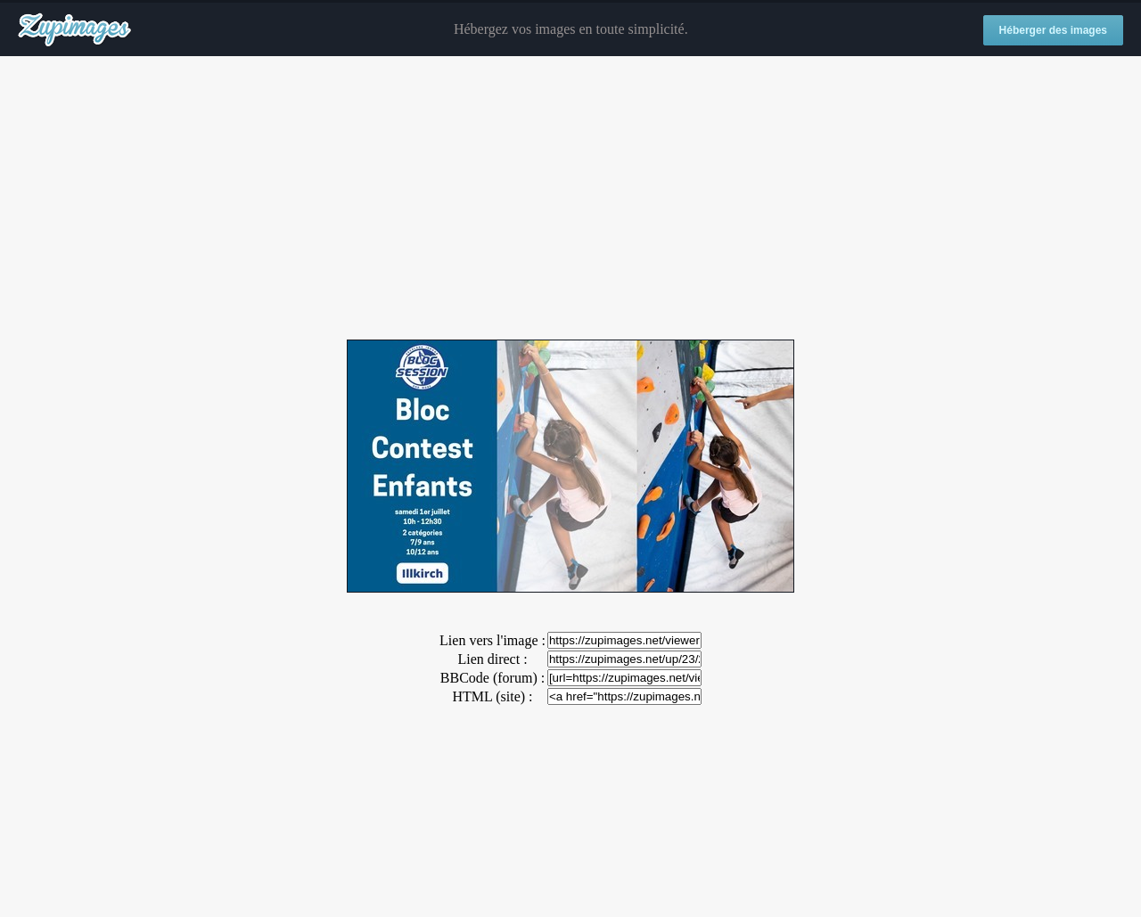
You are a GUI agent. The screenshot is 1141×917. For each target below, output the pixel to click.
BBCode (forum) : (492, 677)
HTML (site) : (492, 696)
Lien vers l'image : (492, 640)
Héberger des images (1053, 30)
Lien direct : (492, 659)
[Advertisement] (570, 198)
